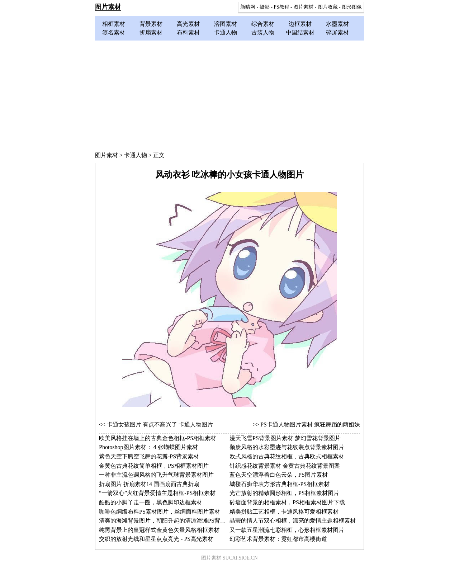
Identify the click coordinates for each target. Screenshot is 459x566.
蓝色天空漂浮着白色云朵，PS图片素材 (279, 475)
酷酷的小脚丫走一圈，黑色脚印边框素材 (150, 502)
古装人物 (262, 32)
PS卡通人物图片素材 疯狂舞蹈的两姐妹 (310, 424)
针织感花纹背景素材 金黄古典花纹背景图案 (285, 466)
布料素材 (188, 32)
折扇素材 (150, 32)
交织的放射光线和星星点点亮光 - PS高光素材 (156, 539)
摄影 (265, 7)
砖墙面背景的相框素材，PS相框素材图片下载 (287, 502)
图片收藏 (328, 7)
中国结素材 (300, 32)
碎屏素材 (337, 32)
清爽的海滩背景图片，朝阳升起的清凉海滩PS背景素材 (168, 521)
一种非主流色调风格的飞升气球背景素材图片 (156, 475)
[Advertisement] (229, 94)
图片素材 (108, 6)
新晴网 (247, 7)
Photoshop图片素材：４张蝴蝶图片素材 (148, 447)
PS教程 (281, 7)
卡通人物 (225, 32)
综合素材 (262, 24)
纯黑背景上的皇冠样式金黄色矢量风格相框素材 (159, 530)
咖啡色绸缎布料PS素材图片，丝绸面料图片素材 (159, 512)
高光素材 (188, 24)
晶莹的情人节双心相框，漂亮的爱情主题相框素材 (293, 521)
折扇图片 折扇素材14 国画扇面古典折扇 (149, 484)
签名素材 (113, 32)
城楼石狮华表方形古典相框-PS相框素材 (280, 484)
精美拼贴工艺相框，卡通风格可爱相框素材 (284, 512)
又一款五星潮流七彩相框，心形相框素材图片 (287, 530)
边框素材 (300, 24)
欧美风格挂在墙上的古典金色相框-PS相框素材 (157, 438)
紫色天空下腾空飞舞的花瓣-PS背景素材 (149, 456)
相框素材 (113, 24)
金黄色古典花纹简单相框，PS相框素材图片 (154, 466)
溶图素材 (225, 24)
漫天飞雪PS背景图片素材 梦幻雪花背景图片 (285, 438)
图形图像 (352, 7)
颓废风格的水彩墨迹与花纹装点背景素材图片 (287, 447)
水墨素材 (337, 24)
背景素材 (150, 24)
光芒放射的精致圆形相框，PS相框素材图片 (284, 493)
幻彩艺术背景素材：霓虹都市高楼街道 (278, 539)
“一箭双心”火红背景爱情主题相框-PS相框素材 (157, 493)
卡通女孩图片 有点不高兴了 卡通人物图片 (160, 424)
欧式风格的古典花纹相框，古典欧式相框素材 (287, 456)
